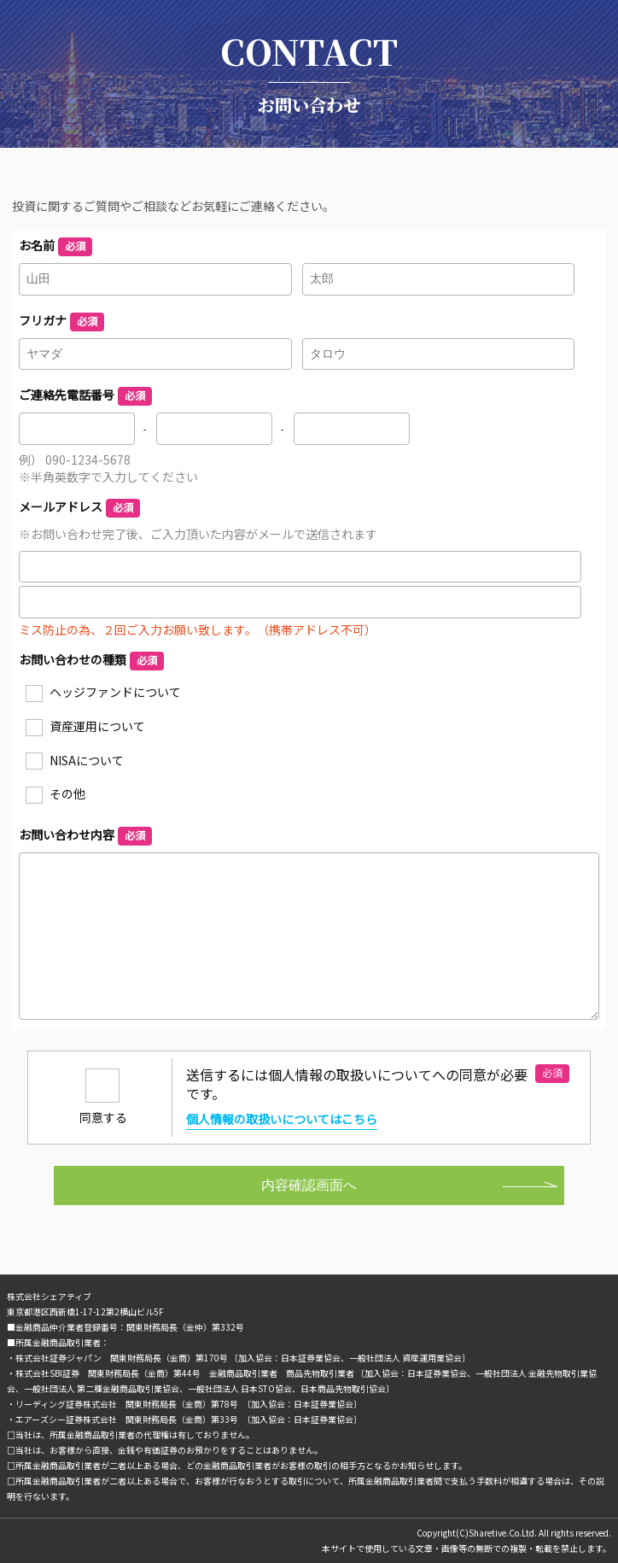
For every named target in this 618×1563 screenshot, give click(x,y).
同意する (103, 1117)
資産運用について (97, 726)
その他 (67, 793)
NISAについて (87, 760)
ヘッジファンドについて (115, 691)
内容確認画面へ (309, 1185)
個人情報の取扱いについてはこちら (281, 1119)
